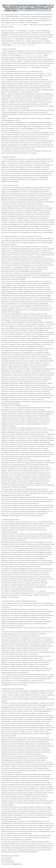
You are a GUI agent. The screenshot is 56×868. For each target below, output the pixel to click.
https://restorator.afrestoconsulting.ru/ (23, 45)
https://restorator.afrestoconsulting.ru (12, 24)
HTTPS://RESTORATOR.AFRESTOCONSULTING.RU (35, 11)
